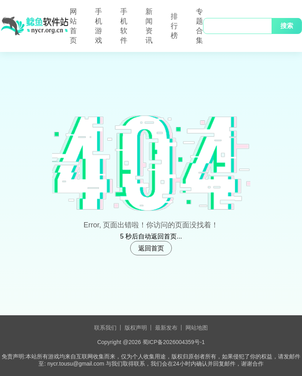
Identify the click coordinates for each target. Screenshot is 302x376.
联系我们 (105, 327)
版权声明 (136, 327)
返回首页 (151, 248)
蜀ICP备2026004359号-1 (174, 342)
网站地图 (196, 327)
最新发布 (166, 327)
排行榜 (174, 26)
